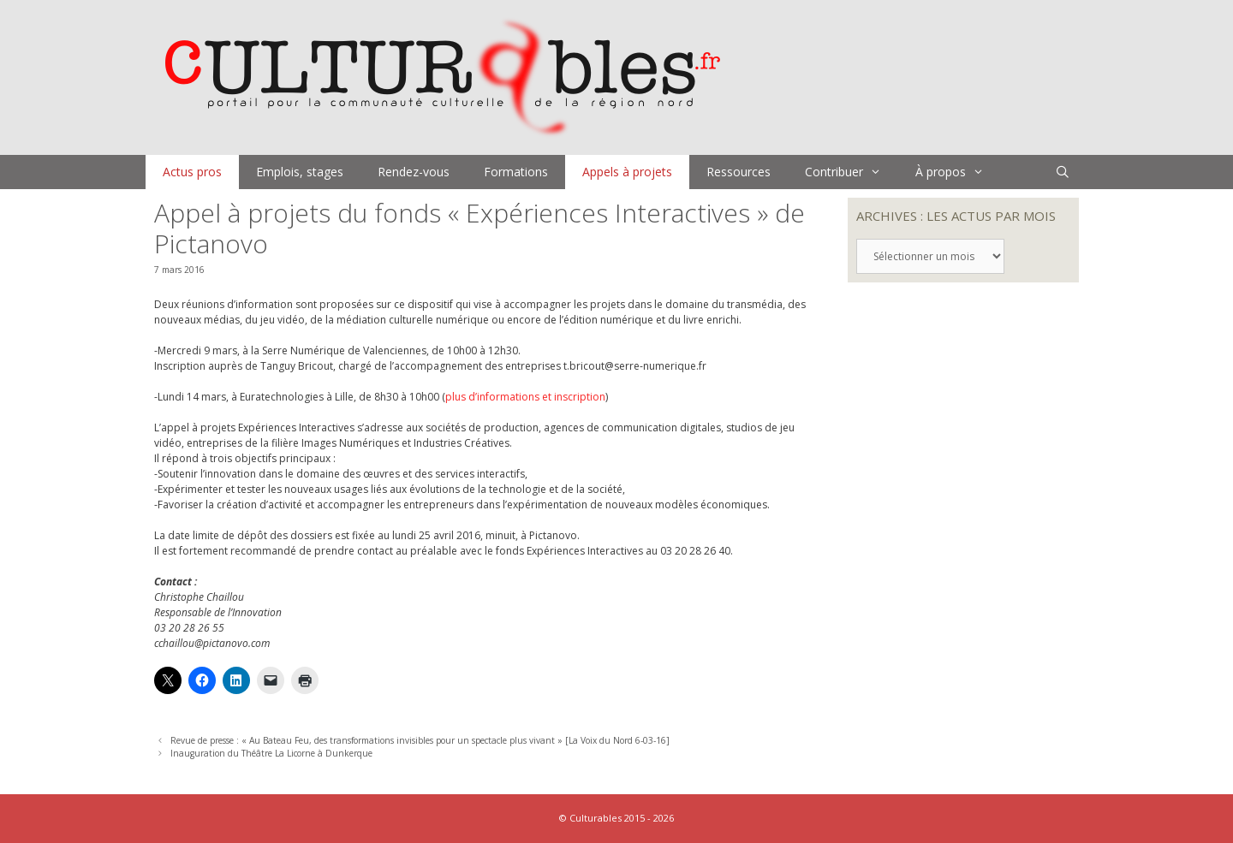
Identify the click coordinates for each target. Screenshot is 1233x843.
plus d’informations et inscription (525, 396)
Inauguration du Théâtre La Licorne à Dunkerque (271, 753)
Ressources (738, 171)
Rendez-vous (414, 171)
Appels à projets (627, 171)
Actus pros (192, 171)
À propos (958, 172)
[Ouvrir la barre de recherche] (1062, 172)
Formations (516, 171)
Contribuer (851, 172)
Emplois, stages (299, 171)
